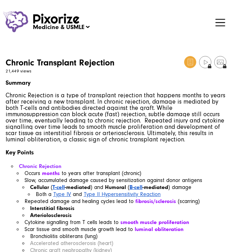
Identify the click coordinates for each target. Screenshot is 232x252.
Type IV (62, 194)
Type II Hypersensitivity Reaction (122, 194)
